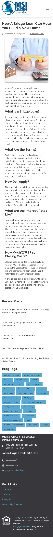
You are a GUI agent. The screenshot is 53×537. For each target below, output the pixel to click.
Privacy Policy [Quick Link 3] (8, 499)
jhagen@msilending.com (17, 470)
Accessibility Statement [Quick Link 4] (12, 504)
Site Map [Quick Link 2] (6, 494)
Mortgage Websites (21, 526)
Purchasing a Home (37, 34)
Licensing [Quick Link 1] (6, 489)
